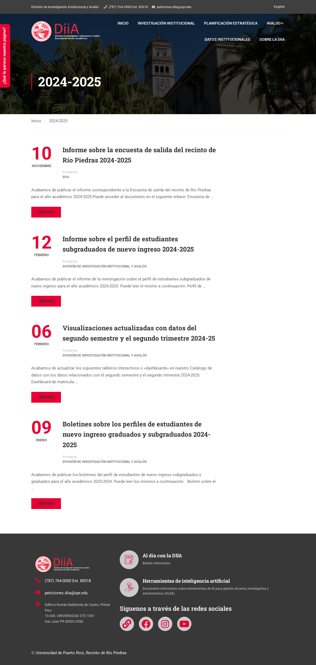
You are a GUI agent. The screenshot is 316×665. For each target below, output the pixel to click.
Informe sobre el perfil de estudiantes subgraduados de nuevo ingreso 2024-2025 (128, 244)
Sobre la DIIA (272, 39)
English (279, 7)
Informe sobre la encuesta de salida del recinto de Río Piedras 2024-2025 (139, 154)
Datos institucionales (227, 39)
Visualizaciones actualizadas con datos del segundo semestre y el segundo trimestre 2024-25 (139, 333)
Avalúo (274, 23)
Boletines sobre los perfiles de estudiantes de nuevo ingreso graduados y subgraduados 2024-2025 (137, 434)
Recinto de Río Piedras (106, 652)
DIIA (66, 177)
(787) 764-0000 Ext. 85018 (128, 7)
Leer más (46, 212)
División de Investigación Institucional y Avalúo (105, 266)
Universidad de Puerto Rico (60, 652)
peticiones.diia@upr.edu (174, 7)
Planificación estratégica (230, 23)
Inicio (123, 23)
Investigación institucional (166, 23)
